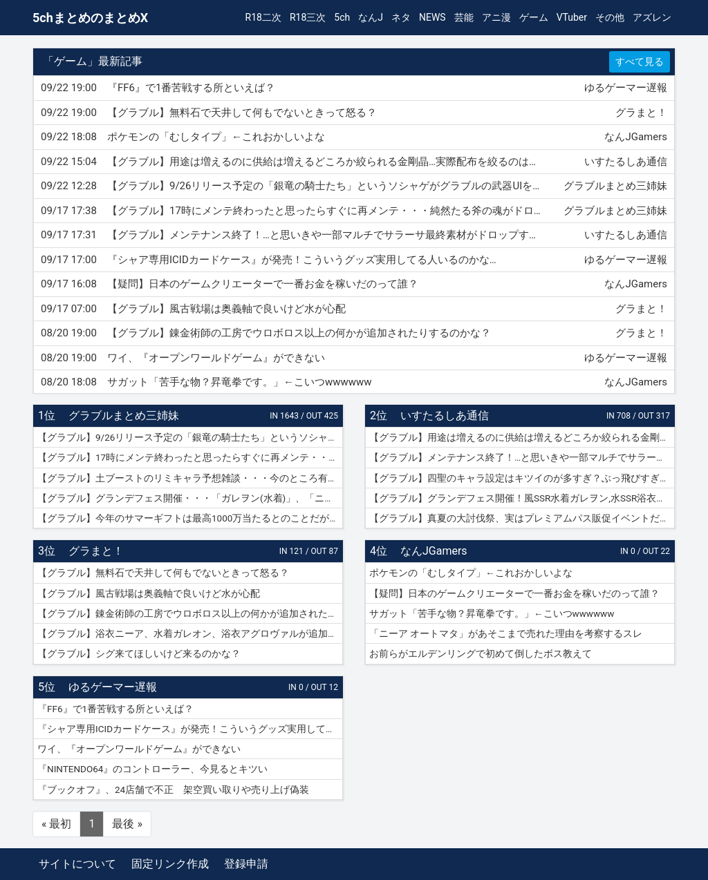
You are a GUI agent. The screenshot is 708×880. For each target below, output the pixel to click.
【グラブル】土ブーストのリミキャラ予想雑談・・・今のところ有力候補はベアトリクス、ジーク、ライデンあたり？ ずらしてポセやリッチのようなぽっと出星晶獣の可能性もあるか (190, 478)
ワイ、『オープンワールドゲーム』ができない (139, 748)
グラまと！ (96, 550)
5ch (342, 17)
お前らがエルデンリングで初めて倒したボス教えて (480, 653)
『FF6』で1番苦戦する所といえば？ (115, 708)
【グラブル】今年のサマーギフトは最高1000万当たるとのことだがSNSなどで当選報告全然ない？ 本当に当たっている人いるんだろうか (190, 518)
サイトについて (77, 863)
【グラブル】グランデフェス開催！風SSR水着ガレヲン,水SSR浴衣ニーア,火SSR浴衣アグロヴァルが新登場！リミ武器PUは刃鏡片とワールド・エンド (522, 498)
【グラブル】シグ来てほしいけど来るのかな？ (139, 653)
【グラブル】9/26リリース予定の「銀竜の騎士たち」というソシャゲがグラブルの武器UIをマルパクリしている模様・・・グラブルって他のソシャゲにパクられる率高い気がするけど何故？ (190, 437)
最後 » (127, 823)
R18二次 (263, 17)
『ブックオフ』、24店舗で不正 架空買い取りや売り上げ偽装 (173, 789)
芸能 (464, 17)
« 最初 (56, 823)
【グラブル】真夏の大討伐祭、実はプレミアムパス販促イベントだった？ (522, 518)
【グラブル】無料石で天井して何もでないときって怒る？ (163, 572)
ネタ (401, 17)
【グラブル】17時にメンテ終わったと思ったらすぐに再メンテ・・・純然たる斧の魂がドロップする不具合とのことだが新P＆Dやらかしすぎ (190, 457)
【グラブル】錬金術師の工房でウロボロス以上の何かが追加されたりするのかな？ (190, 613)
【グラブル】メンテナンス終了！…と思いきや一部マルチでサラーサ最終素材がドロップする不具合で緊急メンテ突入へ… (522, 457)
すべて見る (639, 61)
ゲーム (533, 17)
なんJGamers (433, 550)
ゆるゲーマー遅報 (112, 687)
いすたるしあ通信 (444, 415)
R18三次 (308, 17)
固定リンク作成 (170, 863)
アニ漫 (496, 17)
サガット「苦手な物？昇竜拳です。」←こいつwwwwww (491, 613)
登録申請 (246, 863)
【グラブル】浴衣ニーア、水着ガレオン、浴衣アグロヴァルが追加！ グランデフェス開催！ (190, 633)
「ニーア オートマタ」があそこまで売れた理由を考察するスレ (505, 633)
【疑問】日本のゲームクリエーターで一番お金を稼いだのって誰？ (514, 593)
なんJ (370, 17)
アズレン (652, 17)
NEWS (432, 17)
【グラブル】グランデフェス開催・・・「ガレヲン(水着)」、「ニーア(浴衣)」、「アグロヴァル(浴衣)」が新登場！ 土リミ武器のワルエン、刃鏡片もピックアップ (190, 498)
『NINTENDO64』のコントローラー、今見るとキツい (152, 768)
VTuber (572, 17)
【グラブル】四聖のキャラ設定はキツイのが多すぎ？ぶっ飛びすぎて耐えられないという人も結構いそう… (522, 478)
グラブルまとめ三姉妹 (123, 415)
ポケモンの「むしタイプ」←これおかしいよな (470, 572)
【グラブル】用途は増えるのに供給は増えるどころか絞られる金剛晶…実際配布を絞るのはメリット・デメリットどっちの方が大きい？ (522, 437)
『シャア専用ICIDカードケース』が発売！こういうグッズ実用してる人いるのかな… (190, 728)
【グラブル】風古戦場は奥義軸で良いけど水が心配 (148, 593)
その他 (609, 17)
